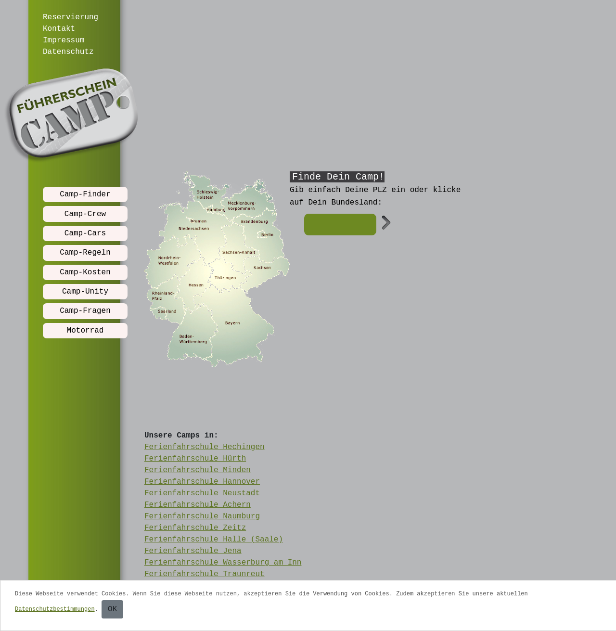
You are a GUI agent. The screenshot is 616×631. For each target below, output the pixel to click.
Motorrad (85, 330)
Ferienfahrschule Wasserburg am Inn (222, 562)
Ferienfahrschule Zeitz (195, 528)
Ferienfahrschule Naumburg (202, 516)
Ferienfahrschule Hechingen (204, 447)
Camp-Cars (85, 233)
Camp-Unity (85, 291)
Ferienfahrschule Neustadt (202, 493)
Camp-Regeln (85, 252)
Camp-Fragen (85, 311)
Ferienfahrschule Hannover (202, 481)
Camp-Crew (85, 214)
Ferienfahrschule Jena (193, 551)
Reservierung (70, 17)
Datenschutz (68, 52)
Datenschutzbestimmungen (55, 609)
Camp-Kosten (85, 272)
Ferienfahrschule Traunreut (204, 574)
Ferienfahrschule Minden (197, 470)
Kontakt (59, 29)
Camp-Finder (85, 194)
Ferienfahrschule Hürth (195, 458)
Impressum (63, 40)
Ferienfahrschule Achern (197, 505)
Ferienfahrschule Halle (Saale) (213, 539)
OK (112, 609)
